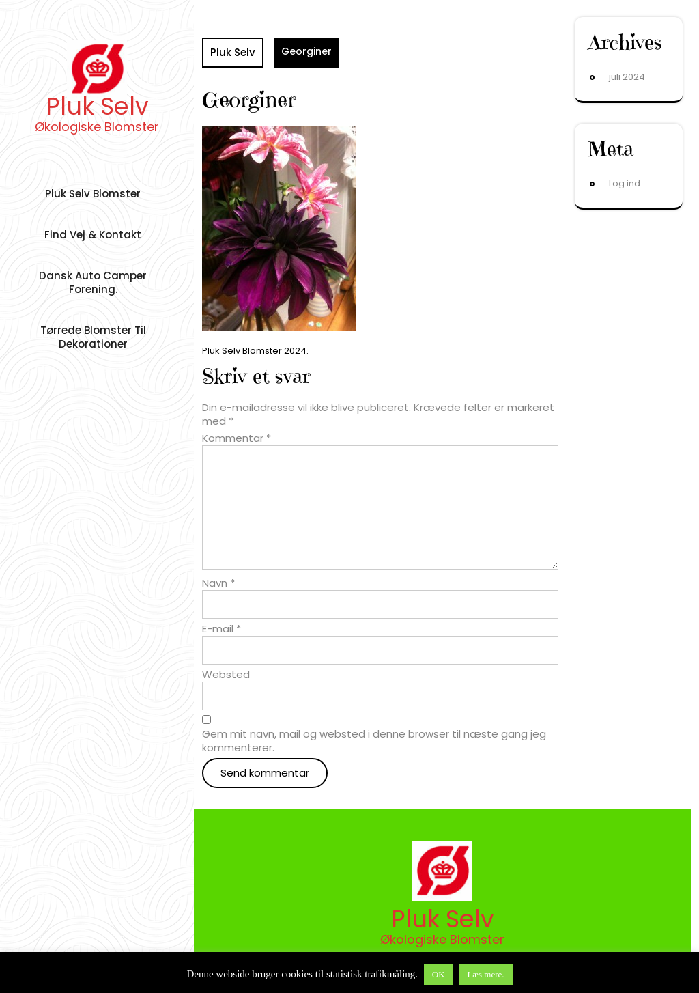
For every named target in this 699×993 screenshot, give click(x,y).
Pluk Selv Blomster (93, 193)
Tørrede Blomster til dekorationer (93, 337)
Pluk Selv (97, 106)
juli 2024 (627, 76)
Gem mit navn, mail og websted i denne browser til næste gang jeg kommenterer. (374, 741)
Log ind (624, 183)
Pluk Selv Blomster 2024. (255, 350)
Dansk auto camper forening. (93, 282)
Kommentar (236, 438)
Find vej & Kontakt (92, 234)
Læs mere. (485, 974)
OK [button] (438, 974)
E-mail (221, 629)
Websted (226, 675)
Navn (218, 583)
